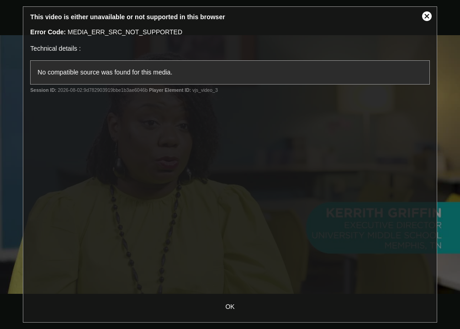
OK (229, 306)
